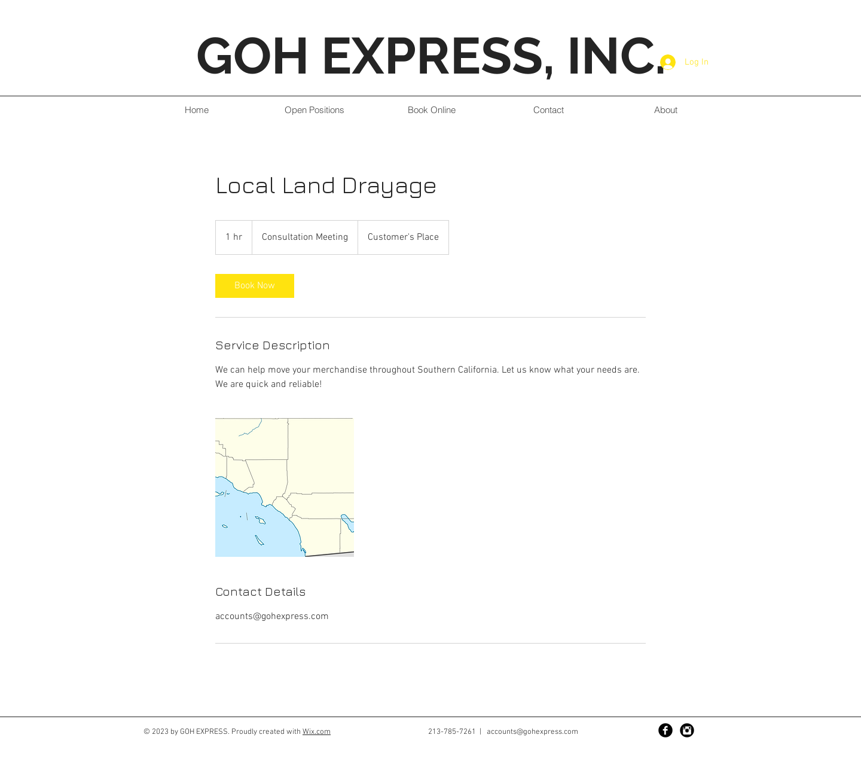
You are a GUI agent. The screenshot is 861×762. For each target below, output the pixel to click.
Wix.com (317, 732)
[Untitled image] (284, 487)
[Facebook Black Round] (665, 730)
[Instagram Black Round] (687, 730)
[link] (254, 286)
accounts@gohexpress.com (532, 732)
